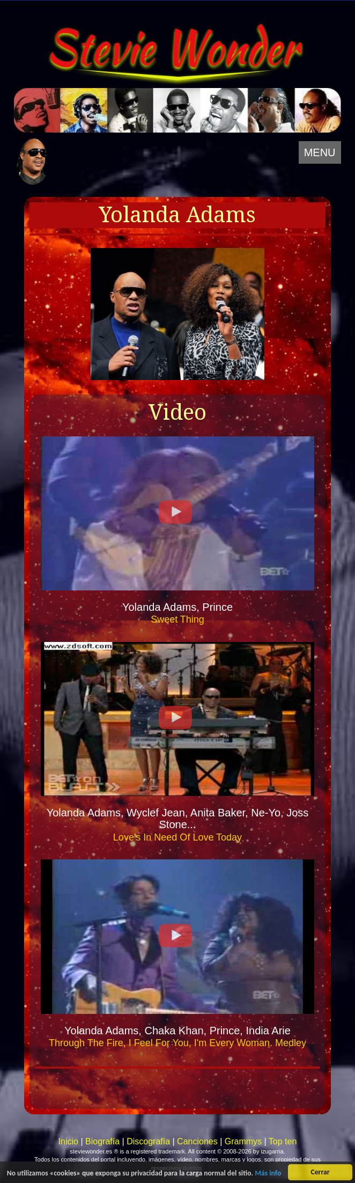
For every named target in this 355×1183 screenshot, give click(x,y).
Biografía (102, 1141)
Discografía (148, 1141)
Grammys (243, 1141)
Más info (268, 1173)
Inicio (68, 1141)
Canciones (197, 1141)
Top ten (283, 1141)
